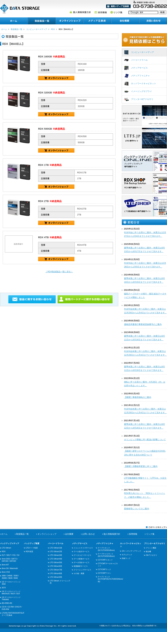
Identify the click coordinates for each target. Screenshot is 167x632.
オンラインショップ (70, 20)
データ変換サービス (81, 559)
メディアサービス (139, 68)
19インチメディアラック (131, 551)
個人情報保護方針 (80, 12)
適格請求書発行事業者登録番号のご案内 (143, 324)
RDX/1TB (56, 186)
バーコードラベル (139, 60)
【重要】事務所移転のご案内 (137, 397)
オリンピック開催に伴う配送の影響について (145, 439)
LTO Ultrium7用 (56, 570)
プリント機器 (151, 548)
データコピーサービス (82, 555)
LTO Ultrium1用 (56, 548)
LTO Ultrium (6, 548)
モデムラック (127, 555)
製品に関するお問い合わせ (32, 299)
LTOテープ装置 (32, 548)
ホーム (14, 20)
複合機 (148, 551)
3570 (4, 588)
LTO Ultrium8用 (56, 573)
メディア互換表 (118, 6)
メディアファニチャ (140, 75)
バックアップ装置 (31, 543)
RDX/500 (56, 150)
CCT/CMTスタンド (105, 560)
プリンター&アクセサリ (142, 99)
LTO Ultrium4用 (56, 559)
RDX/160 (56, 78)
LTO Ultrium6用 (56, 566)
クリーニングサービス (82, 570)
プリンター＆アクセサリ (154, 543)
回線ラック (126, 558)
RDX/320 (56, 114)
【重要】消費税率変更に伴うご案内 (140, 466)
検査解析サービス (81, 566)
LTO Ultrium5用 (56, 562)
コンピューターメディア (36, 29)
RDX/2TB (56, 223)
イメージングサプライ (141, 91)
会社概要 (125, 20)
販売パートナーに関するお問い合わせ (85, 299)
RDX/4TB (56, 259)
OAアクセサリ (151, 555)
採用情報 (100, 12)
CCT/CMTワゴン (104, 573)
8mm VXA (6, 572)
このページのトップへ (156, 527)
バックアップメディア (9, 543)
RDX (53, 29)
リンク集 (116, 12)
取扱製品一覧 (16, 29)
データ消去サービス (81, 562)
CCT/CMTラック (104, 569)
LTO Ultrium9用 (56, 577)
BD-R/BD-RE (7, 603)
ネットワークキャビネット (143, 83)
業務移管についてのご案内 (136, 508)
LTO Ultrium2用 (56, 551)
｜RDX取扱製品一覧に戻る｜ (59, 271)
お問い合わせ (153, 20)
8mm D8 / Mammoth (10, 568)
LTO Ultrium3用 (56, 555)
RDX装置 (29, 551)
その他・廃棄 (79, 573)
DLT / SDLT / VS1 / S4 (10, 555)
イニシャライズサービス (83, 548)
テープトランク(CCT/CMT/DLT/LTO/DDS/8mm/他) (110, 579)
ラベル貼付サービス (81, 551)
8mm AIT (5, 565)
